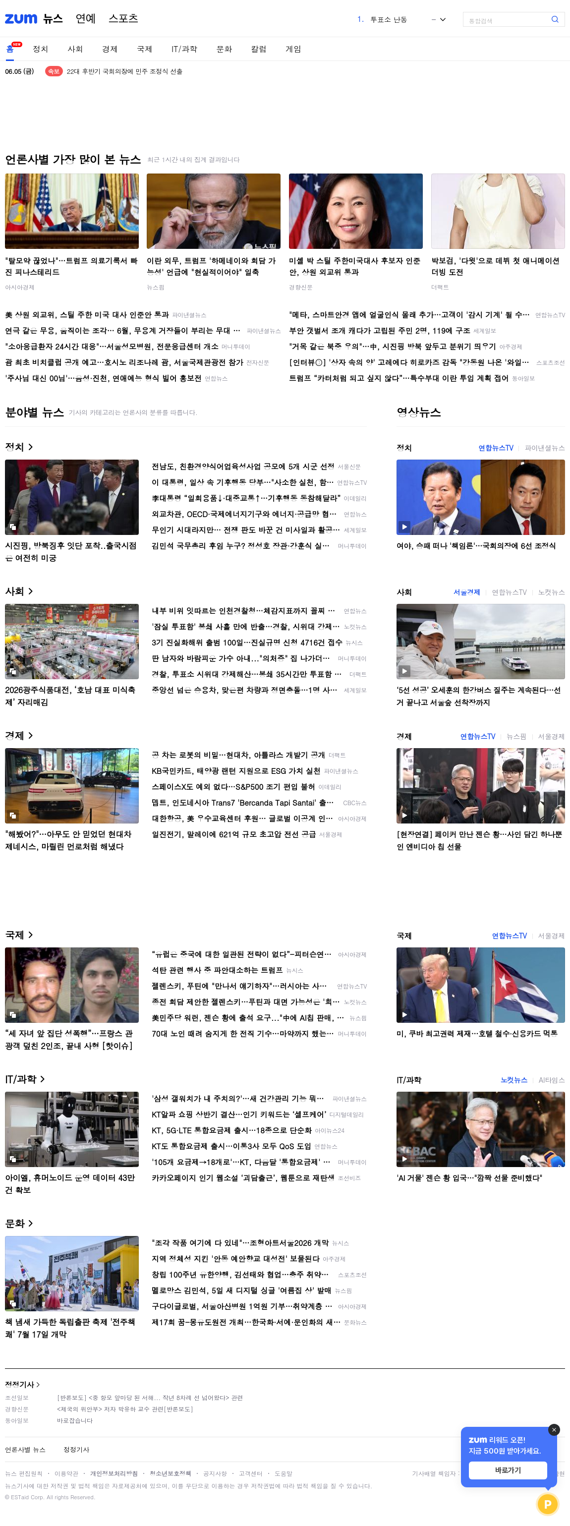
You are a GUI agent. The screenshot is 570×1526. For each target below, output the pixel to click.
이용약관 (66, 1473)
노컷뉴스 (551, 592)
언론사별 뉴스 (25, 1449)
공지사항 (215, 1473)
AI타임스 (552, 1080)
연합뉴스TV (495, 448)
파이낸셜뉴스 (544, 448)
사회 (75, 49)
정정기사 (19, 1384)
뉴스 (53, 18)
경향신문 (301, 287)
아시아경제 (20, 287)
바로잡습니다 (75, 1420)
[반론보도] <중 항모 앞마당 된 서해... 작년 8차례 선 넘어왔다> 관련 (150, 1397)
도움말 (283, 1473)
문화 (224, 49)
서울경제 (467, 592)
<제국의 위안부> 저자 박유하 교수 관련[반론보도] (125, 1409)
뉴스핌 (156, 287)
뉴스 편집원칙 (24, 1473)
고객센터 (251, 1473)
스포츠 (123, 18)
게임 (293, 49)
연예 (86, 18)
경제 (110, 49)
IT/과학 (184, 49)
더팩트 (440, 287)
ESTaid (20, 1497)
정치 (41, 49)
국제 (145, 49)
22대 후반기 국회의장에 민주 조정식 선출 (124, 71)
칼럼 (259, 49)
